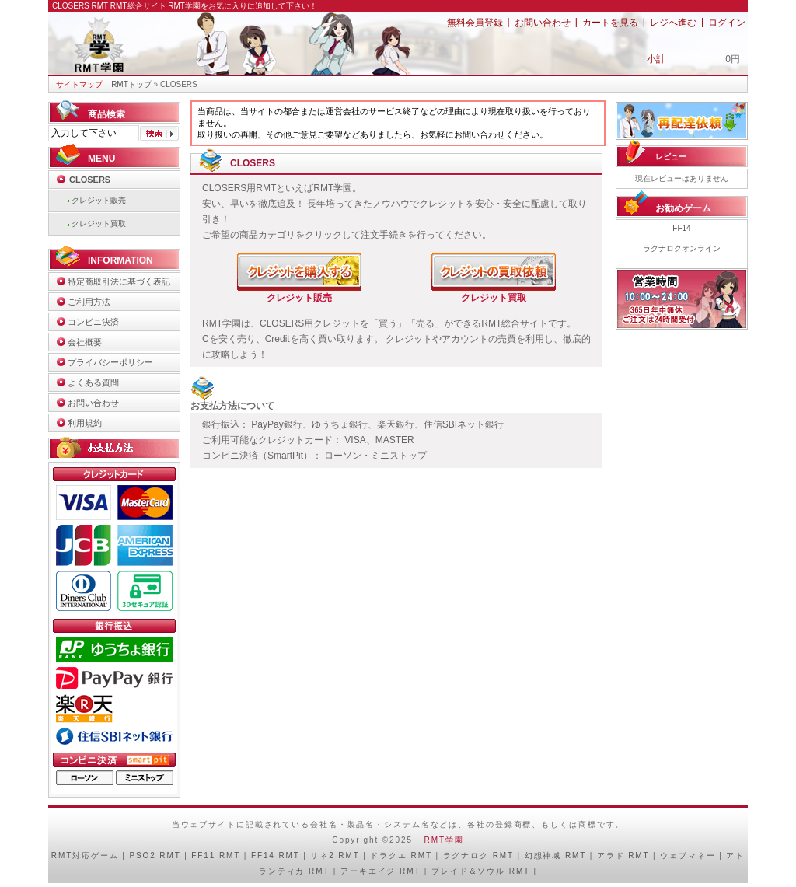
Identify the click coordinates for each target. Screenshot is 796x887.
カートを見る (610, 22)
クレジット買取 (99, 223)
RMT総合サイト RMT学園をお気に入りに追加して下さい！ (213, 6)
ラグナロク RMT (478, 855)
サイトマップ (79, 84)
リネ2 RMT (334, 855)
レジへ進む (673, 22)
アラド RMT (623, 855)
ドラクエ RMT (400, 855)
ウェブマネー (687, 855)
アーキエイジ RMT (380, 871)
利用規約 (85, 423)
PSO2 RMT (154, 855)
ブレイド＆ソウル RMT (480, 871)
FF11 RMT (215, 855)
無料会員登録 (475, 22)
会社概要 (85, 342)
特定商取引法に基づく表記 (119, 281)
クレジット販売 (99, 200)
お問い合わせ (543, 22)
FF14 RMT (275, 855)
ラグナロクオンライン (682, 248)
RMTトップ (131, 84)
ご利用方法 (89, 301)
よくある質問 (93, 382)
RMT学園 (444, 840)
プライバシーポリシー (110, 362)
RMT (61, 855)
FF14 (681, 228)
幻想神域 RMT (555, 855)
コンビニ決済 (93, 322)
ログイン (726, 22)
